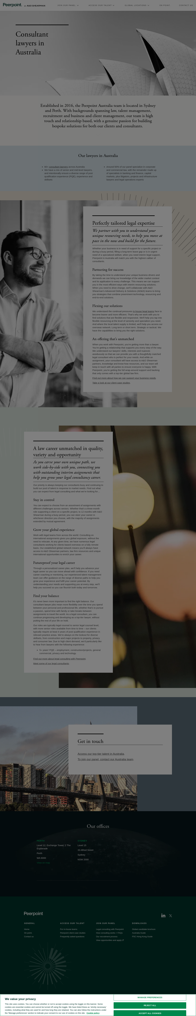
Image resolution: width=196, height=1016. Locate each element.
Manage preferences (150, 1001)
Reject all (150, 1009)
